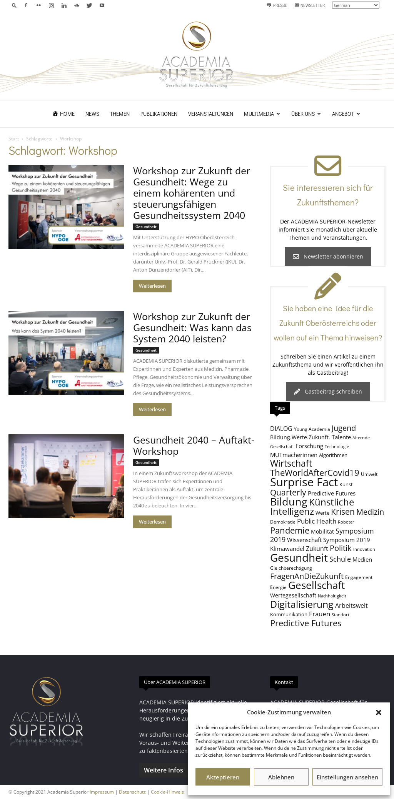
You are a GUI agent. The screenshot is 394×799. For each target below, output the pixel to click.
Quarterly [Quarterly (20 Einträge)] (288, 492)
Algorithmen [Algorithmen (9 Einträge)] (333, 455)
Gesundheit (146, 226)
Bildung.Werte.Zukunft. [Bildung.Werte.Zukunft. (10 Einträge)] (300, 437)
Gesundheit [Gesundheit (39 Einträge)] (299, 557)
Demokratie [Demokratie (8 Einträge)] (283, 522)
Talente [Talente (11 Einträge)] (341, 437)
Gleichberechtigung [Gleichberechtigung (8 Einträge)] (291, 568)
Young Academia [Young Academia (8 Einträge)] (312, 429)
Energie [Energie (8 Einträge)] (278, 587)
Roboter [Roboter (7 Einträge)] (346, 522)
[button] (378, 712)
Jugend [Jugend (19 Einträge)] (344, 427)
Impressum (102, 792)
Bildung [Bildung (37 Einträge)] (288, 501)
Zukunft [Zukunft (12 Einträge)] (317, 548)
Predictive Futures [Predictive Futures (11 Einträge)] (332, 493)
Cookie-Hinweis (167, 792)
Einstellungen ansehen (347, 777)
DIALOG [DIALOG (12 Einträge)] (281, 428)
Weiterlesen (152, 285)
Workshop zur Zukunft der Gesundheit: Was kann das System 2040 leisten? (192, 327)
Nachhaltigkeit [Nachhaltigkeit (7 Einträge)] (332, 596)
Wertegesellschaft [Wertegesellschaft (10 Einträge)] (293, 595)
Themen (120, 113)
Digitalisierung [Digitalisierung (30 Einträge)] (302, 604)
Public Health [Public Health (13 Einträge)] (316, 521)
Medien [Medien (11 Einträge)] (362, 559)
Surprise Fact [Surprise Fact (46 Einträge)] (304, 482)
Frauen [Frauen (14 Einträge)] (319, 613)
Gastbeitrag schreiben (328, 391)
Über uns (306, 113)
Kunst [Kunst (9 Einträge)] (346, 484)
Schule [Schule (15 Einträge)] (340, 559)
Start (13, 138)
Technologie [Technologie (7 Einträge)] (337, 446)
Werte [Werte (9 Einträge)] (322, 512)
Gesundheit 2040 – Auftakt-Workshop (193, 445)
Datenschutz (132, 792)
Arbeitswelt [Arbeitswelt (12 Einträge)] (351, 605)
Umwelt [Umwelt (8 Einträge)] (369, 474)
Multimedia (262, 113)
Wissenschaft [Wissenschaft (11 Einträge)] (304, 540)
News (92, 113)
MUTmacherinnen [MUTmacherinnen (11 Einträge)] (293, 455)
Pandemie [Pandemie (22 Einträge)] (289, 530)
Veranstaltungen (210, 113)
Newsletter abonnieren (328, 256)
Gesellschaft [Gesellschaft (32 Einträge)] (316, 585)
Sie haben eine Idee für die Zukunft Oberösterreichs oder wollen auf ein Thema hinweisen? (328, 322)
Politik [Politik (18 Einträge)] (341, 548)
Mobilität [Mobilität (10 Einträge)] (322, 531)
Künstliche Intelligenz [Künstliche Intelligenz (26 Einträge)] (312, 506)
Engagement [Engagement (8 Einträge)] (358, 577)
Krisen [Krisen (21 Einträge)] (343, 511)
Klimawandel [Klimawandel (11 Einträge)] (287, 548)
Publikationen (158, 113)
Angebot (346, 113)
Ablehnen (281, 777)
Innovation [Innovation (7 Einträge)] (364, 549)
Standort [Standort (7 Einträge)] (340, 614)
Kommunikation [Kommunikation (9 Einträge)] (288, 614)
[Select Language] (355, 5)
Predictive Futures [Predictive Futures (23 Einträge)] (305, 623)
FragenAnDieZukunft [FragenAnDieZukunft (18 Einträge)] (307, 576)
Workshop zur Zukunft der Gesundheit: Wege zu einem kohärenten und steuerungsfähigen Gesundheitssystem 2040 (191, 193)
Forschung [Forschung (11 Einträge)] (309, 446)
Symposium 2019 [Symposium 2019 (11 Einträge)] (346, 540)
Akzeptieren (222, 777)
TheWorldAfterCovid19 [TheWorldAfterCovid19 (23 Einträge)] (314, 473)
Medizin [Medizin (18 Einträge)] (370, 512)
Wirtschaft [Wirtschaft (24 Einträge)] (291, 463)
